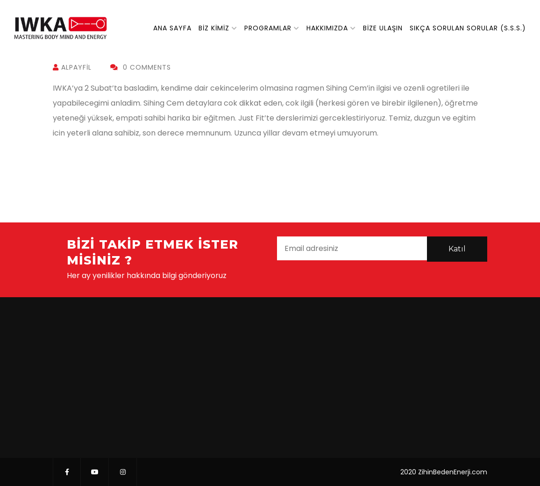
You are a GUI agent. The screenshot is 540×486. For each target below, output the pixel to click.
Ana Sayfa (172, 28)
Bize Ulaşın (383, 28)
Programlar (267, 28)
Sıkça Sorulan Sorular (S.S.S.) (468, 28)
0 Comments (140, 67)
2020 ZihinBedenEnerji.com (443, 472)
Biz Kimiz (214, 28)
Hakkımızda (327, 28)
